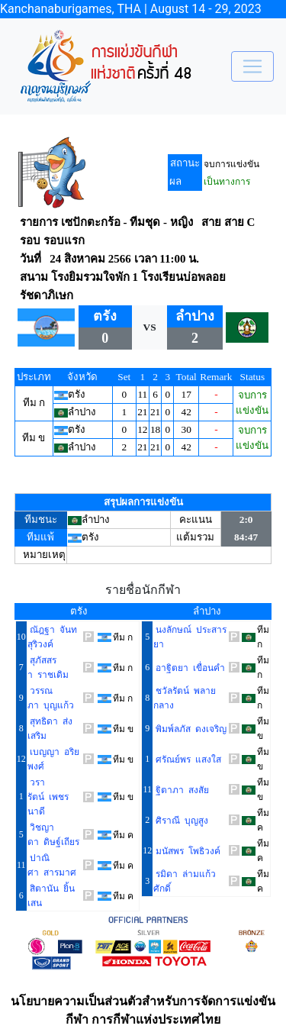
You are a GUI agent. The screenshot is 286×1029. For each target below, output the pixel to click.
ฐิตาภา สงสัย (181, 790)
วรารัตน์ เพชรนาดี (48, 797)
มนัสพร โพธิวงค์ (186, 851)
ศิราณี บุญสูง (180, 820)
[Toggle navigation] (252, 66)
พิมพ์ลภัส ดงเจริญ (190, 729)
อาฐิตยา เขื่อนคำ (189, 668)
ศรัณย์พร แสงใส (187, 759)
